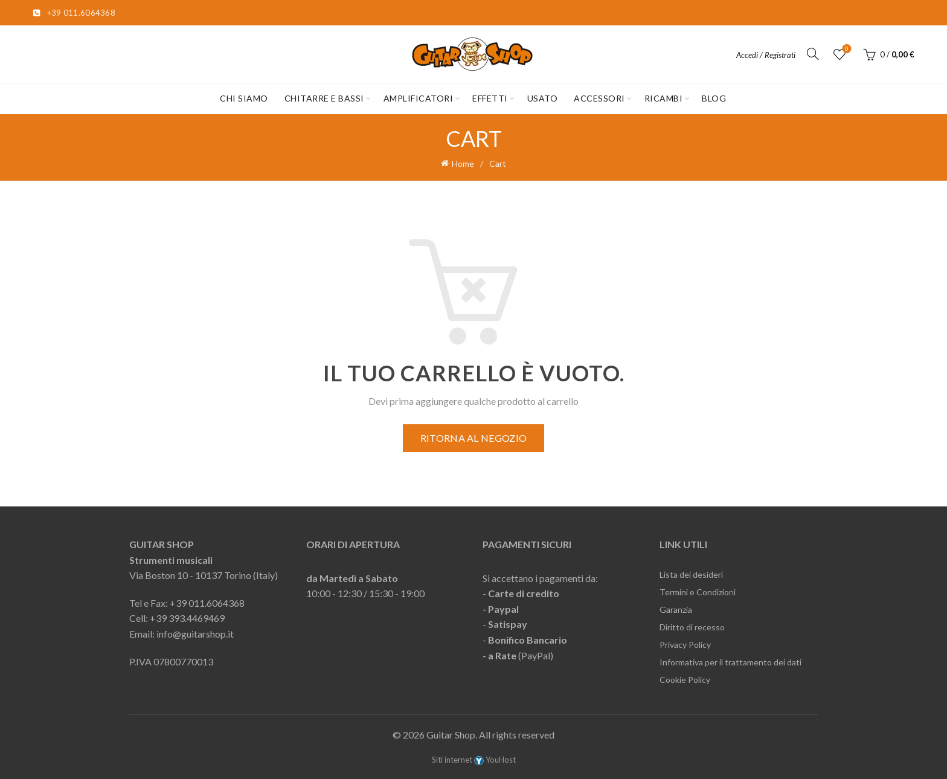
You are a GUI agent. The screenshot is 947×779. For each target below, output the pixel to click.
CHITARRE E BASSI (324, 98)
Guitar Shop (450, 734)
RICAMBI (663, 98)
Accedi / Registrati (765, 55)
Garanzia (676, 609)
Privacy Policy (685, 644)
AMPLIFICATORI (419, 98)
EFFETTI (490, 98)
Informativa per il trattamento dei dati (730, 662)
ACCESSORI (599, 98)
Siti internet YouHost (474, 759)
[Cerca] (813, 54)
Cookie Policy (685, 679)
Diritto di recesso (692, 627)
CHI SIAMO (244, 98)
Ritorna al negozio (473, 438)
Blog (714, 98)
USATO (542, 98)
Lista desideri (845, 49)
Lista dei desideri (691, 574)
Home (463, 163)
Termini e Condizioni (698, 592)
